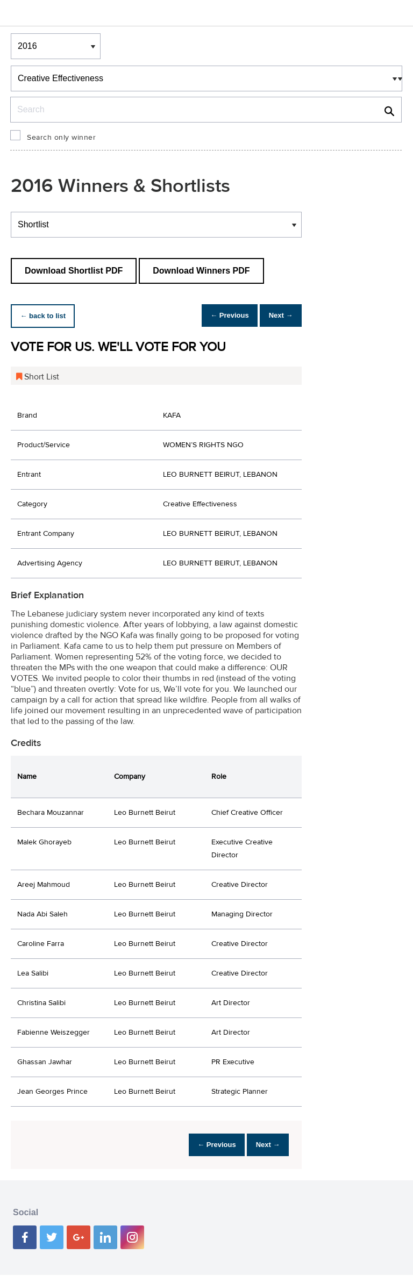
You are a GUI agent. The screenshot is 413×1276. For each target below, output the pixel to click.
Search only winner (61, 137)
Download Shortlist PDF (74, 270)
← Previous (217, 316)
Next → (277, 316)
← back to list (46, 316)
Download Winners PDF (201, 270)
